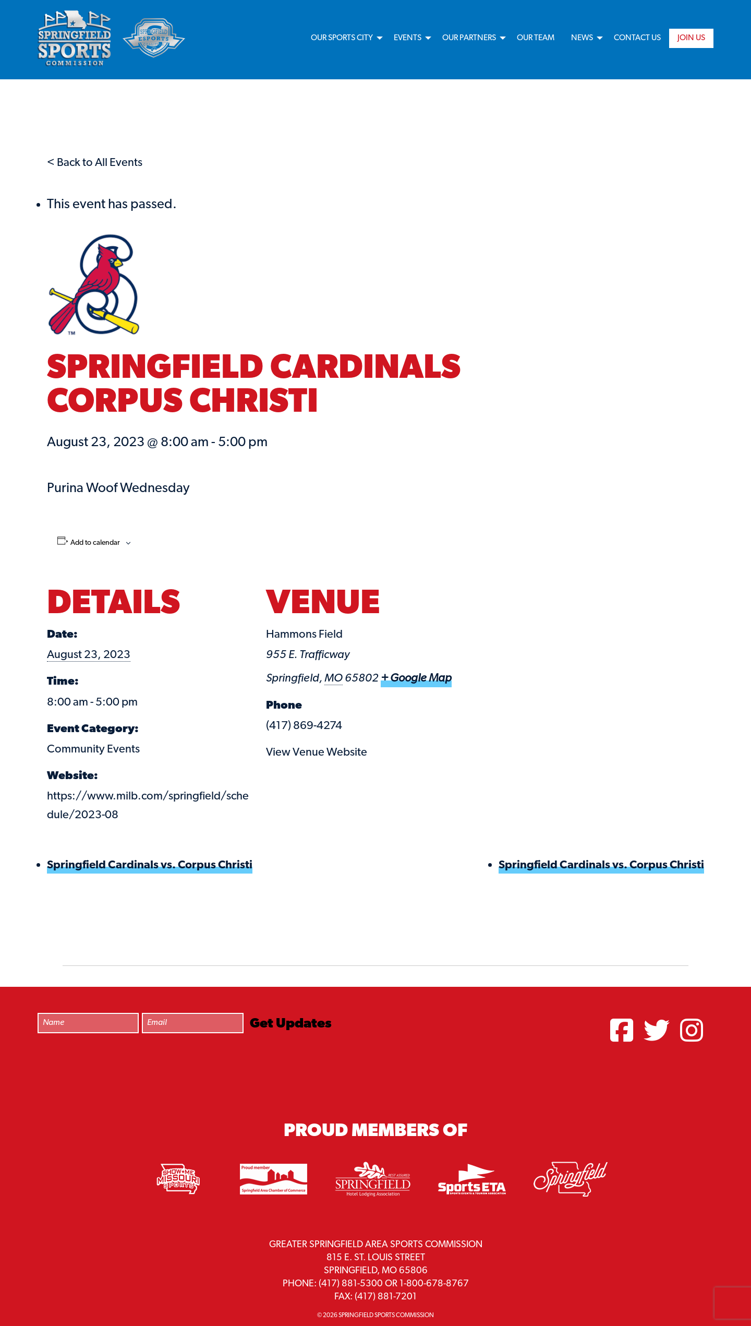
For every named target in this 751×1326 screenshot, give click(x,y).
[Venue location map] (540, 643)
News (582, 38)
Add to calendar (95, 543)
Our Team (535, 38)
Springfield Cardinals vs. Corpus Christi (149, 865)
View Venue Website (316, 753)
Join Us (691, 38)
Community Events (93, 750)
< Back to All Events (94, 163)
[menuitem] (343, 39)
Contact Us (637, 38)
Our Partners (469, 38)
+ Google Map (416, 679)
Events (407, 38)
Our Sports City (342, 38)
